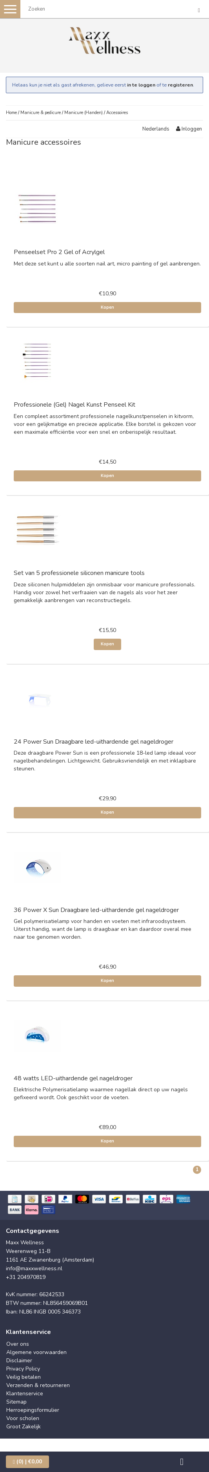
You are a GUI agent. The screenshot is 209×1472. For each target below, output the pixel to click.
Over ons (17, 1344)
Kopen (107, 307)
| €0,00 (27, 1461)
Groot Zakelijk (23, 1426)
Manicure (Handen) (83, 113)
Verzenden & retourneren (38, 1385)
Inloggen (189, 129)
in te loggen (141, 84)
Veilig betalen (23, 1377)
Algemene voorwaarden (36, 1352)
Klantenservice (24, 1393)
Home (11, 113)
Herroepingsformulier (32, 1410)
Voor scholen (22, 1418)
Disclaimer (19, 1360)
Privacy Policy (23, 1369)
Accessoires (117, 113)
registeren (180, 84)
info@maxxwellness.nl (34, 1268)
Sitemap (16, 1402)
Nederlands (155, 129)
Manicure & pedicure (40, 113)
